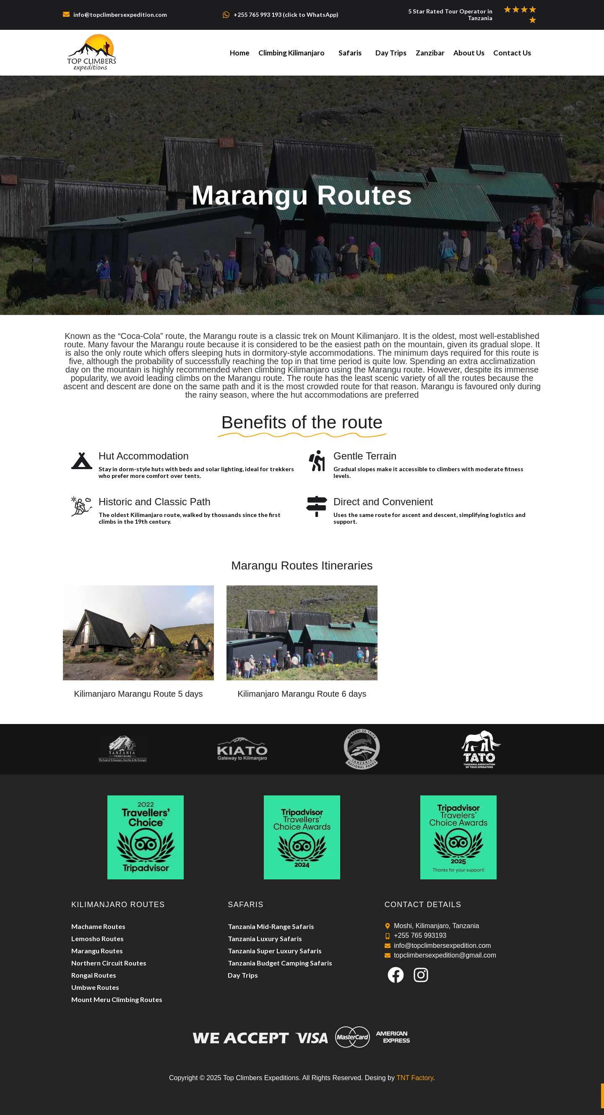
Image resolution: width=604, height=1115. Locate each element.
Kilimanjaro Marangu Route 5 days (138, 693)
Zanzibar (431, 52)
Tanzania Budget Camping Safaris (280, 963)
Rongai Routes (93, 975)
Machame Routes (98, 926)
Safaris (352, 52)
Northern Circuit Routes (108, 963)
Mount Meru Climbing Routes (116, 999)
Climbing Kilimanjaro (294, 52)
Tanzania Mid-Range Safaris (271, 926)
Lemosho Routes (97, 938)
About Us (469, 52)
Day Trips (392, 52)
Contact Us (512, 52)
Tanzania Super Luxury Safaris (275, 951)
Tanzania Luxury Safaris (265, 938)
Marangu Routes (97, 951)
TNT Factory (414, 1077)
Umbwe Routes (95, 987)
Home (243, 52)
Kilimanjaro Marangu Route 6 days (302, 693)
